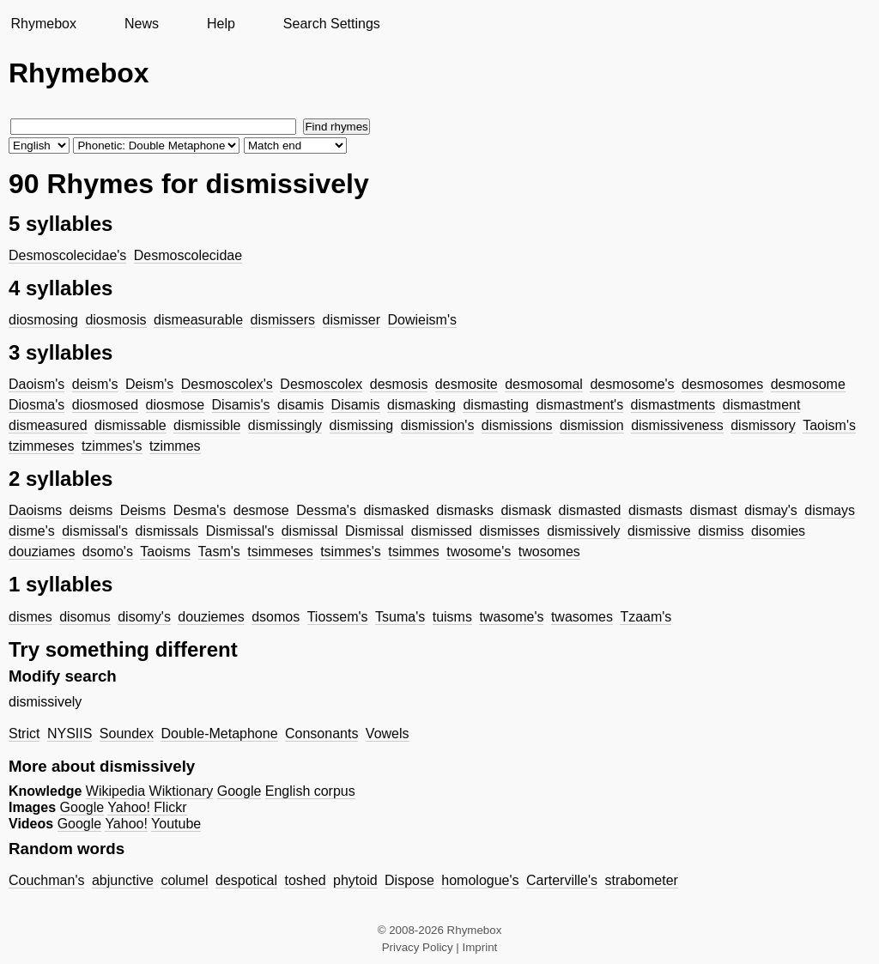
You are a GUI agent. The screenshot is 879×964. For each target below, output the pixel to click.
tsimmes (414, 551)
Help (221, 23)
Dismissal (374, 531)
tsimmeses (279, 551)
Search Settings (331, 23)
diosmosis (115, 319)
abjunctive (123, 880)
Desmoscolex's (227, 384)
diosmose (175, 404)
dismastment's (579, 404)
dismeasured (48, 425)
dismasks (465, 510)
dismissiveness (677, 425)
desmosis (399, 384)
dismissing (362, 425)
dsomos (276, 616)
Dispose (409, 880)
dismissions (517, 425)
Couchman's (46, 880)
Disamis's (241, 404)
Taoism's (829, 425)
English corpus (310, 791)
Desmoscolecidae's (67, 255)
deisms (91, 510)
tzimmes (175, 446)
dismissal (310, 531)
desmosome (808, 384)
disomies (778, 531)
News (141, 23)
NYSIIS (69, 733)
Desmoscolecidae (188, 255)
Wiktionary (181, 791)
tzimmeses (41, 446)
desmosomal (544, 384)
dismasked (395, 510)
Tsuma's (400, 616)
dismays (829, 510)
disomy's (144, 616)
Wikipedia (115, 791)
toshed (304, 880)
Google (239, 791)
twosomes (549, 551)
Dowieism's (422, 319)
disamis (300, 404)
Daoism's (36, 384)
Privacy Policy (417, 947)
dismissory (763, 425)
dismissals (166, 531)
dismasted (590, 510)
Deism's (149, 384)
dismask (525, 510)
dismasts (655, 510)
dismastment (762, 404)
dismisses (509, 531)
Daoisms (35, 510)
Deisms (143, 510)
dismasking (421, 404)
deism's (95, 384)
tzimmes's (112, 446)
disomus (85, 616)
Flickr (170, 807)
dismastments (673, 404)
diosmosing (43, 319)
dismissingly (285, 425)
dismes (30, 616)
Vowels (387, 733)
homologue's (479, 880)
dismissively (583, 531)
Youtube (176, 823)
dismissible (206, 425)
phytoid (355, 880)
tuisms (452, 616)
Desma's (200, 510)
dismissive (659, 531)
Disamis (355, 404)
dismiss (720, 531)
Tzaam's (645, 616)
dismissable (130, 425)
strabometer (641, 880)
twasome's (511, 616)
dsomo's (107, 551)
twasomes (582, 616)
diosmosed (105, 404)
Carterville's (561, 880)
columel (184, 880)
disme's (32, 531)
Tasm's (219, 551)
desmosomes (722, 384)
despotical (246, 880)
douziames (42, 551)
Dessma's (326, 510)
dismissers (283, 319)
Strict (24, 733)
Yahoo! (128, 807)
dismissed (441, 531)
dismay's (770, 510)
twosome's (478, 551)
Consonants (321, 733)
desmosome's (632, 384)
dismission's (438, 425)
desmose (261, 510)
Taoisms (165, 551)
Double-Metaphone (219, 733)
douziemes (211, 616)
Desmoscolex (321, 384)
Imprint (480, 947)
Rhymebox (43, 23)
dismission (592, 425)
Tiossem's (337, 616)
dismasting (495, 404)
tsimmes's (350, 551)
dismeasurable (198, 319)
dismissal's (95, 531)
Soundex (127, 733)
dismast (713, 510)
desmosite (466, 384)
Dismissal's (240, 531)
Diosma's (36, 404)
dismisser (352, 319)
